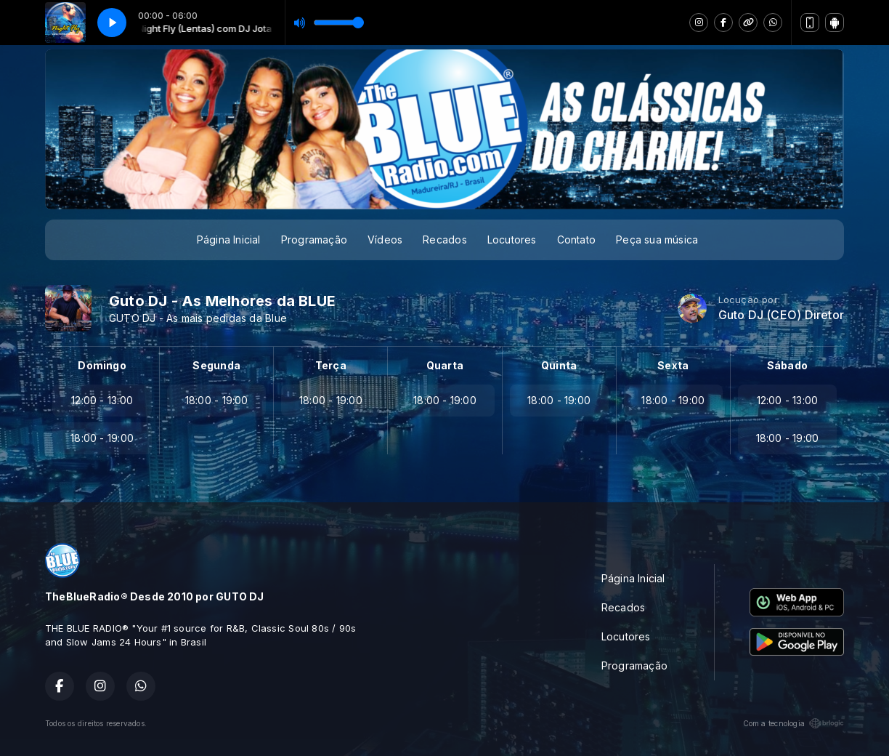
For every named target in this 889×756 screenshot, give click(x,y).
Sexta (673, 365)
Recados (444, 239)
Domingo (102, 365)
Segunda (216, 365)
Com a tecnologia (793, 723)
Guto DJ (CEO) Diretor (781, 315)
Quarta (444, 365)
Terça (330, 365)
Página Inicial (229, 239)
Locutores (512, 239)
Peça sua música (657, 239)
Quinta (559, 365)
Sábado (787, 365)
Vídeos (385, 239)
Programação (314, 239)
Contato (576, 239)
